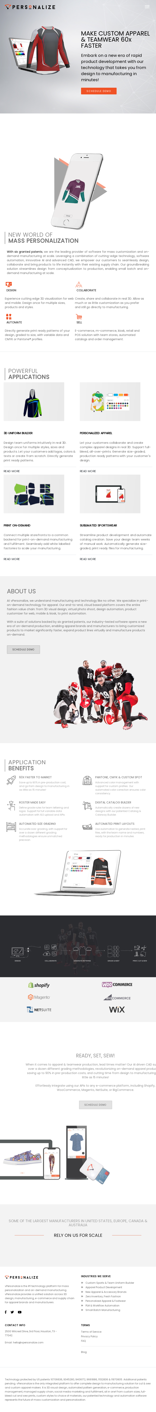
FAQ (83, 1341)
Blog (84, 1352)
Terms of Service (91, 1331)
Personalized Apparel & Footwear (103, 1301)
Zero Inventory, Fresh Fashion (101, 1296)
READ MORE (11, 559)
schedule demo (99, 91)
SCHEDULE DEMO (23, 649)
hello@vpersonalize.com (28, 1342)
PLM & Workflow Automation (100, 1305)
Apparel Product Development (101, 1287)
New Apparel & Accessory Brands (104, 1292)
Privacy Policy (89, 1336)
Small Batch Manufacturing (100, 1310)
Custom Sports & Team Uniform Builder (107, 1283)
